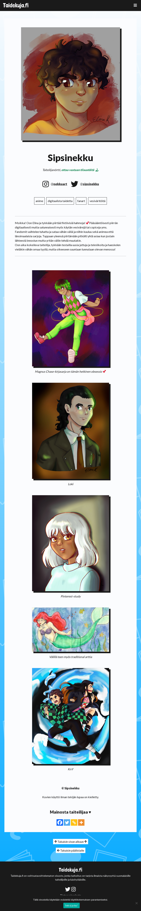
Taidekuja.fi (15, 5)
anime (39, 201)
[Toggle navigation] (135, 5)
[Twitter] (67, 822)
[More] (81, 822)
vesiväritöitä (97, 201)
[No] (136, 903)
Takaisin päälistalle (70, 850)
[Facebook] (60, 822)
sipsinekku (91, 184)
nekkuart (60, 184)
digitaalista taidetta (60, 201)
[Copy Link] (74, 822)
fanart (81, 201)
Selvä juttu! (71, 905)
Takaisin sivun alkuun (70, 841)
